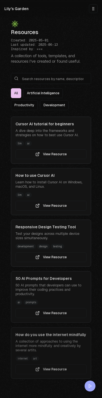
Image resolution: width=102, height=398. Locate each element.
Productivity (24, 105)
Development (54, 105)
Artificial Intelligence (43, 93)
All (16, 93)
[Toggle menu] (93, 8)
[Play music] (90, 386)
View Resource (51, 154)
